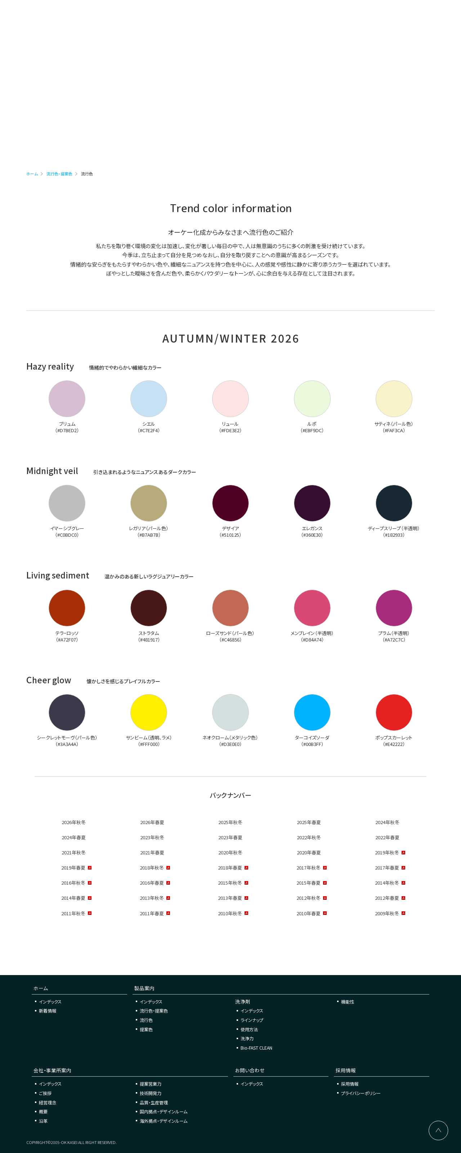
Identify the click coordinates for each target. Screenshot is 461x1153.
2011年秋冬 (73, 913)
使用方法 (249, 1029)
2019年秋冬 (387, 852)
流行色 (146, 1020)
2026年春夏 (152, 822)
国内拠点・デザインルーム (163, 1111)
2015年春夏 (308, 882)
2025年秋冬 (230, 822)
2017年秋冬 (308, 867)
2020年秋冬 (230, 852)
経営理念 (47, 1102)
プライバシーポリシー (361, 1093)
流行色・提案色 (59, 173)
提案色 (146, 1029)
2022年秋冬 (309, 837)
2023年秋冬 (152, 837)
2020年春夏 (309, 852)
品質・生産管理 (154, 1102)
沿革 (43, 1121)
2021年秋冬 (74, 852)
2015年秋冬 (230, 882)
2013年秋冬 (152, 897)
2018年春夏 (230, 867)
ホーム (32, 173)
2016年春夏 (152, 882)
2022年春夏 (387, 837)
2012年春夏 (387, 897)
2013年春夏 (230, 897)
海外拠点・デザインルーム (163, 1121)
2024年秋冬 (387, 822)
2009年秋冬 (387, 913)
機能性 (347, 1001)
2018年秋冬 (152, 867)
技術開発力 (150, 1093)
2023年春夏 (230, 837)
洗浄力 (247, 1038)
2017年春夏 (387, 867)
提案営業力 (150, 1084)
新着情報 (47, 1010)
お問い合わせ (362, 15)
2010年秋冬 (230, 913)
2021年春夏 (152, 852)
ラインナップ (252, 1020)
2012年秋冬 (308, 897)
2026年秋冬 (74, 822)
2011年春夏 (152, 913)
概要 (43, 1111)
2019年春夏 (73, 867)
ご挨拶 (45, 1093)
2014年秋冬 (387, 882)
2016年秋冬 (73, 882)
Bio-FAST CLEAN (256, 1048)
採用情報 (349, 1084)
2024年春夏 (74, 837)
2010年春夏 (308, 913)
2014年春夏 (73, 897)
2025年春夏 (309, 822)
